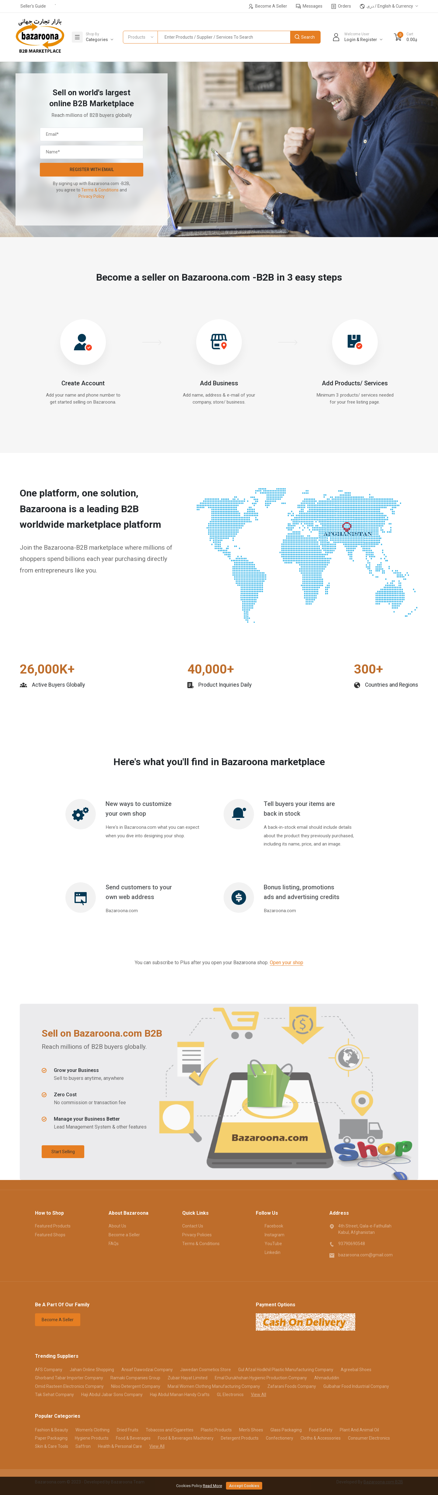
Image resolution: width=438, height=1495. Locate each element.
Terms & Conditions (100, 189)
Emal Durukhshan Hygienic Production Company (261, 1377)
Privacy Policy (91, 196)
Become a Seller (124, 1234)
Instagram (270, 1234)
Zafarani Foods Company (291, 1386)
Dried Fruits (127, 1429)
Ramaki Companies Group (135, 1377)
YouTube (269, 1243)
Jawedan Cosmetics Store (205, 1369)
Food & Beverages (133, 1438)
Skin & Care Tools (51, 1446)
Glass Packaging (286, 1429)
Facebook (269, 1225)
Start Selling (63, 1151)
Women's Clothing (92, 1429)
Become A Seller (268, 6)
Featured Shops (50, 1234)
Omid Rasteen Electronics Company (69, 1386)
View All (258, 1394)
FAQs (114, 1243)
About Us (117, 1226)
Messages (309, 6)
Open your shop (286, 962)
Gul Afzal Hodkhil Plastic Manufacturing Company (285, 1369)
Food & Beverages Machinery (186, 1438)
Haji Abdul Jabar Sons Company (112, 1394)
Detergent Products (240, 1438)
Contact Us (192, 1226)
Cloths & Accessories (321, 1438)
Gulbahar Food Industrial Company (356, 1386)
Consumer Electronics (369, 1438)
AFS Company (48, 1369)
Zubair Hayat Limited (187, 1377)
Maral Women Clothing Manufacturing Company (214, 1386)
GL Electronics (230, 1394)
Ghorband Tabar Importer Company (69, 1377)
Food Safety (320, 1429)
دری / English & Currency (386, 6)
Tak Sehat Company (54, 1394)
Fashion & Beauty (51, 1429)
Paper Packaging (51, 1438)
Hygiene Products (92, 1438)
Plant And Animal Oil (359, 1429)
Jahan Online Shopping (92, 1369)
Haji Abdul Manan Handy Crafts (180, 1394)
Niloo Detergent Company (135, 1386)
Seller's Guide (33, 6)
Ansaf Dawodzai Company (147, 1369)
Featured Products (53, 1226)
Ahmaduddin (326, 1377)
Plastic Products (216, 1429)
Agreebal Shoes (356, 1369)
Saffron (83, 1446)
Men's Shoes (251, 1429)
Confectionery (279, 1438)
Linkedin (268, 1252)
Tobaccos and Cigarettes (169, 1429)
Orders (341, 6)
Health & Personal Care (120, 1446)
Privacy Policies (197, 1234)
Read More (212, 1485)
